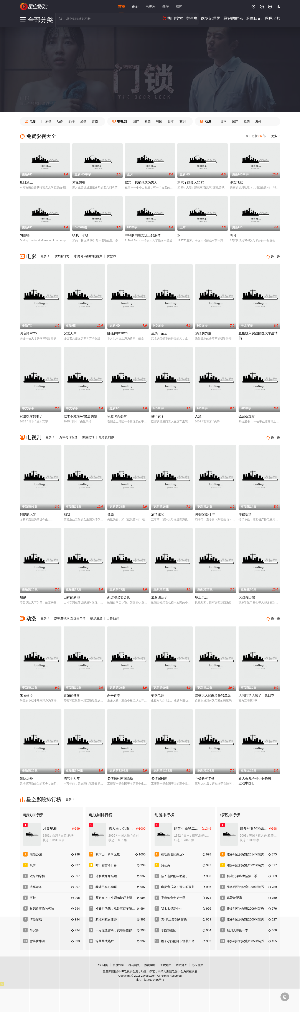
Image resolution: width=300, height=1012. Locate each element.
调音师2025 (28, 332)
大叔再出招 (247, 595)
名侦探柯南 (159, 775)
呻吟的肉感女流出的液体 (143, 235)
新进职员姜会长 (118, 595)
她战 (67, 512)
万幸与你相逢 (68, 436)
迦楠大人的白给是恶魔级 (213, 693)
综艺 (179, 6)
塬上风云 (201, 595)
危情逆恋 (157, 512)
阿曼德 (25, 235)
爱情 (83, 121)
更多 (275, 136)
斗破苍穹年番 (204, 775)
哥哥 (233, 235)
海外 (258, 121)
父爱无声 (70, 332)
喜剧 (95, 121)
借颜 (110, 512)
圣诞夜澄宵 (247, 415)
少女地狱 (236, 182)
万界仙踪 (113, 616)
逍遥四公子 (159, 595)
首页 (121, 6)
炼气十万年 (72, 775)
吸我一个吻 (80, 235)
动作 (60, 121)
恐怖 (72, 121)
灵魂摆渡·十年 (205, 512)
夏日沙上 (26, 182)
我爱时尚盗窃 (117, 415)
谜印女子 (157, 415)
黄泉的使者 (72, 693)
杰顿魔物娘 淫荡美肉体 (70, 616)
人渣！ (200, 415)
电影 (135, 6)
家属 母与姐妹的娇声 (88, 256)
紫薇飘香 (78, 182)
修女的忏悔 (61, 256)
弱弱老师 (157, 693)
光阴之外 (26, 775)
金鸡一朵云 (159, 332)
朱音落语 (26, 693)
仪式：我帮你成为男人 (141, 182)
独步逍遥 (96, 616)
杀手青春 (113, 693)
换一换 (273, 256)
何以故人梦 (28, 512)
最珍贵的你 (106, 436)
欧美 (148, 121)
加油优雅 (88, 436)
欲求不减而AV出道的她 (80, 415)
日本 (171, 121)
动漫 (165, 6)
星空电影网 (34, 6)
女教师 (111, 256)
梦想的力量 (203, 332)
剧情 (48, 121)
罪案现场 (245, 512)
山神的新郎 (72, 595)
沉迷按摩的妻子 (31, 415)
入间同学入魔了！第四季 (256, 693)
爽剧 (183, 121)
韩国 (159, 121)
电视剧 (150, 6)
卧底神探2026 (117, 332)
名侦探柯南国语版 (120, 775)
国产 (136, 121)
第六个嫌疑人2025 (190, 182)
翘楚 (23, 595)
